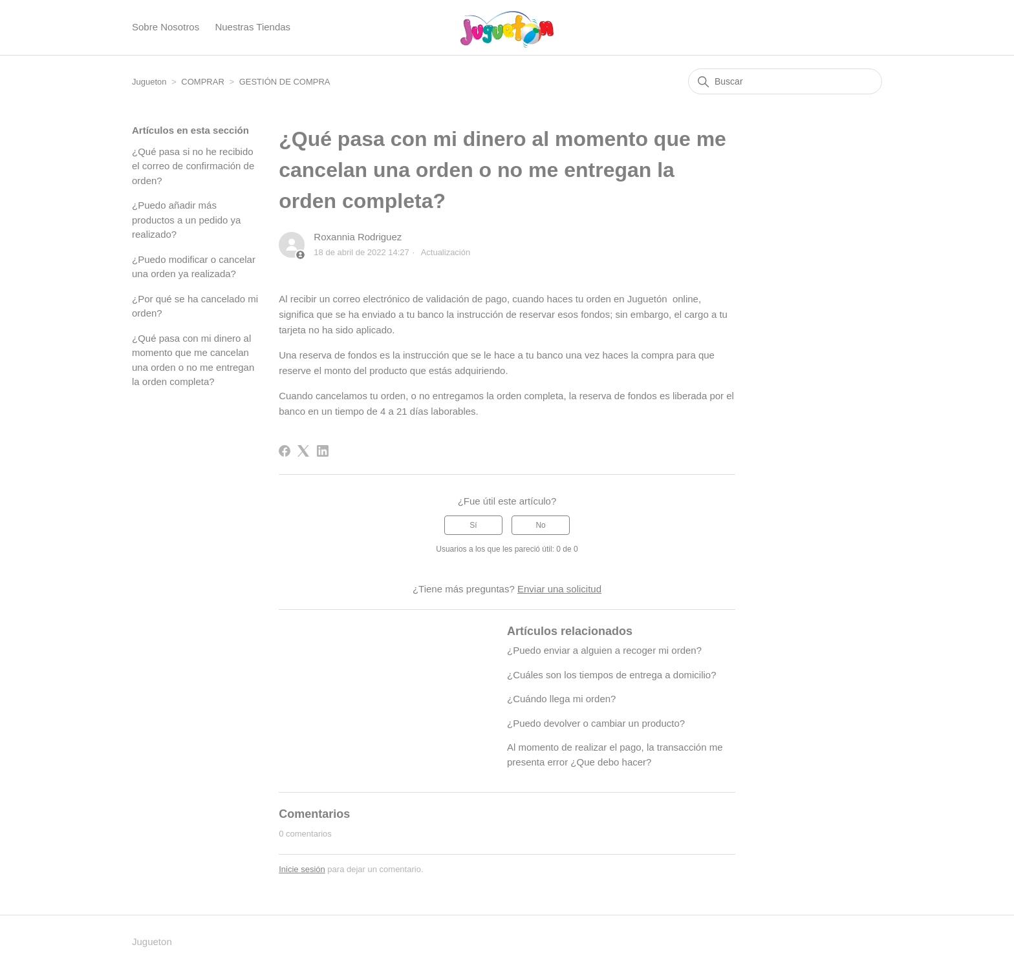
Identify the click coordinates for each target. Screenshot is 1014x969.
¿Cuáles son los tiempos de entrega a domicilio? (612, 674)
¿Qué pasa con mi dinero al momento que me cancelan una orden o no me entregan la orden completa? (193, 360)
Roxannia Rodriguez (358, 236)
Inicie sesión (302, 869)
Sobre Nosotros (165, 26)
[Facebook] (284, 451)
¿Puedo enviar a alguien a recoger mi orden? (604, 650)
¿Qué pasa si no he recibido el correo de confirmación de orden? (193, 166)
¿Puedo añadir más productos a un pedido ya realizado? (186, 220)
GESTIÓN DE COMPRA (284, 82)
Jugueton (149, 82)
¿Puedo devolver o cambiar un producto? (596, 723)
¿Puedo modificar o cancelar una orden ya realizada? (193, 267)
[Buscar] (785, 81)
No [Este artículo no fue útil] (540, 525)
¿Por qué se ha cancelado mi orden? (195, 306)
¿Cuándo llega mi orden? (561, 698)
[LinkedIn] (323, 451)
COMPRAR (203, 82)
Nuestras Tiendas (252, 26)
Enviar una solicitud (559, 588)
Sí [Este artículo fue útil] (473, 525)
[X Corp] (303, 451)
